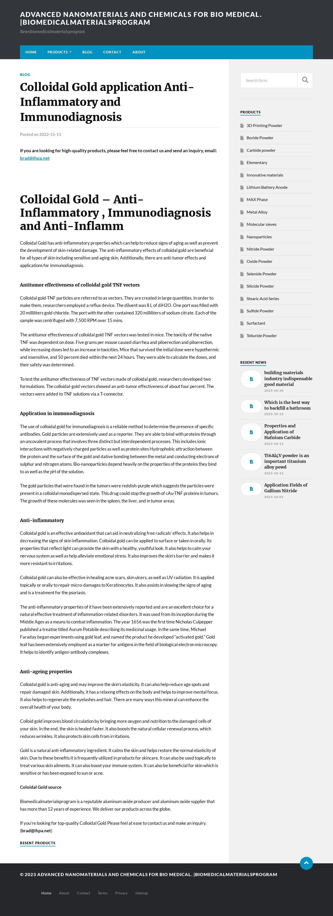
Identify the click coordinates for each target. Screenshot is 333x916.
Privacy (121, 893)
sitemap (141, 893)
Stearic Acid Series (263, 298)
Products (58, 52)
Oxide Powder (259, 261)
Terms (102, 893)
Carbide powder (261, 150)
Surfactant (256, 322)
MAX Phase (257, 199)
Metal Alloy (257, 211)
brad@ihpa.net (35, 158)
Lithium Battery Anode (267, 187)
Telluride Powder (262, 335)
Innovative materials (265, 174)
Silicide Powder (260, 285)
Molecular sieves (262, 224)
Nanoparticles (259, 236)
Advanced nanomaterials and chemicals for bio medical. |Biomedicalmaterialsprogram (141, 18)
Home (31, 52)
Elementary (257, 162)
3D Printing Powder (264, 125)
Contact (112, 52)
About (139, 52)
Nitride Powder (260, 248)
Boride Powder (260, 137)
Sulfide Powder (260, 310)
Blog (87, 52)
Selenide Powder (262, 273)
